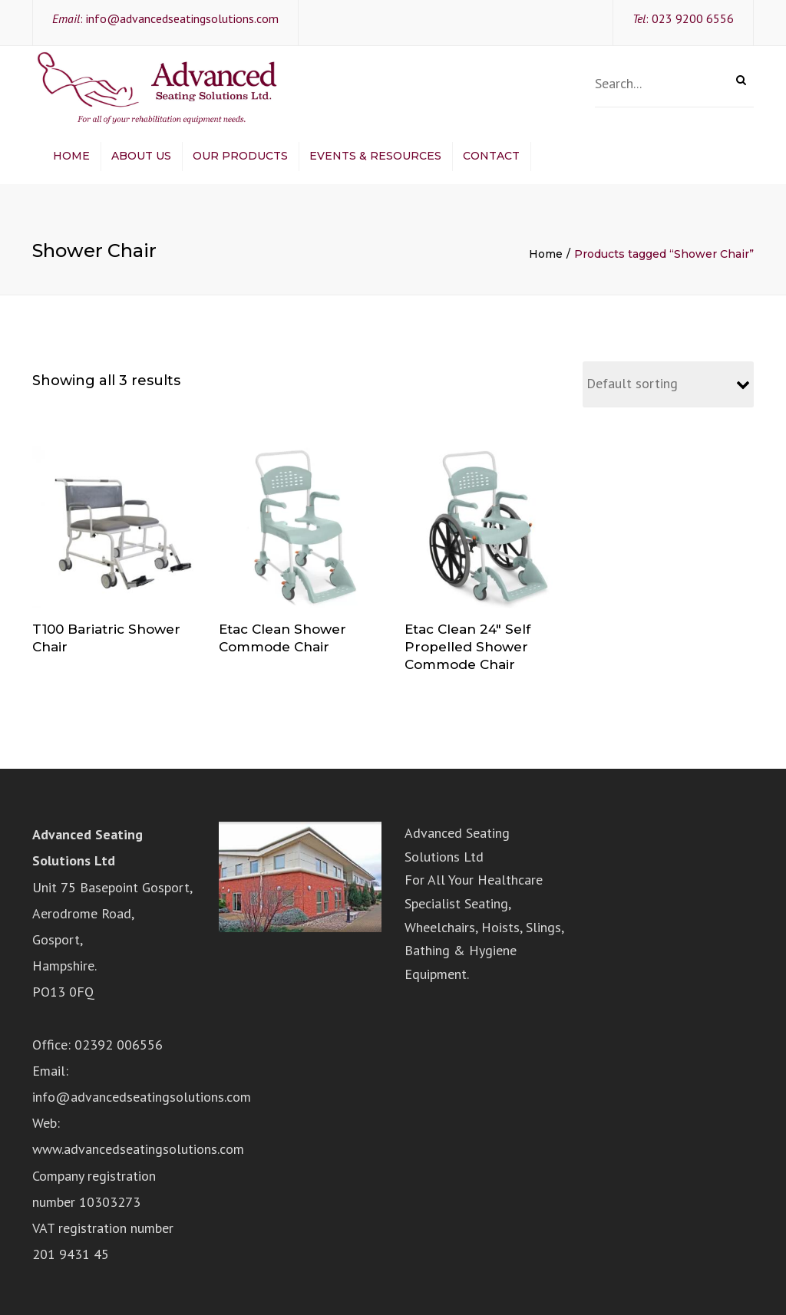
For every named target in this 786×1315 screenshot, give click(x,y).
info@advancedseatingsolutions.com (182, 18)
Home (71, 156)
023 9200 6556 (693, 18)
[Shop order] (668, 384)
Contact (491, 156)
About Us (141, 156)
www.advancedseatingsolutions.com (138, 1149)
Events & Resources (375, 156)
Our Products (240, 156)
